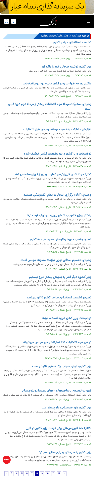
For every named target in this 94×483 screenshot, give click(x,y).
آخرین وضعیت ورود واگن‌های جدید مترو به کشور (60, 239)
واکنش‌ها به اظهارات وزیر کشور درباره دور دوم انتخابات (57, 83)
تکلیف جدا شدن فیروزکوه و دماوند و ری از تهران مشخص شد (53, 174)
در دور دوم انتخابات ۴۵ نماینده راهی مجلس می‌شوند (57, 342)
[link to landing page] (48, 21)
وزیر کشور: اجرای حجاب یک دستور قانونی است (61, 366)
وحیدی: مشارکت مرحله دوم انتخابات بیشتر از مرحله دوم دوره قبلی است (49, 107)
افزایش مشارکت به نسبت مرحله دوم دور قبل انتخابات (57, 129)
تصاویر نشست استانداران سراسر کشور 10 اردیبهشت (59, 297)
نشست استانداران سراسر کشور (72, 42)
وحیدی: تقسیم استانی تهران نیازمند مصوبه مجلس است (55, 260)
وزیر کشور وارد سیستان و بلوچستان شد (66, 407)
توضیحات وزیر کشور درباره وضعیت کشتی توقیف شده (57, 154)
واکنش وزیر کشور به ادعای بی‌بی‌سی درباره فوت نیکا (59, 215)
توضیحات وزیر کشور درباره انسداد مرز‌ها (66, 318)
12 (59, 474)
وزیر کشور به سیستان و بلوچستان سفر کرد (65, 452)
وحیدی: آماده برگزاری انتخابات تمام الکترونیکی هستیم (57, 195)
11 (53, 474)
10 (47, 474)
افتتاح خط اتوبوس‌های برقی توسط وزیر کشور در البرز (58, 428)
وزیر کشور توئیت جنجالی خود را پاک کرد (66, 66)
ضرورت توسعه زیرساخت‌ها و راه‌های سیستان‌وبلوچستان (56, 390)
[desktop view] (13, 21)
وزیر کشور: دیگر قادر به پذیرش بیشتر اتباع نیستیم (60, 277)
